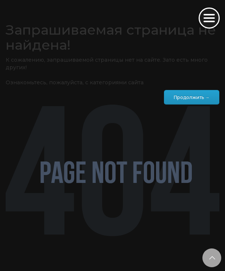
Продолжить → (192, 97)
